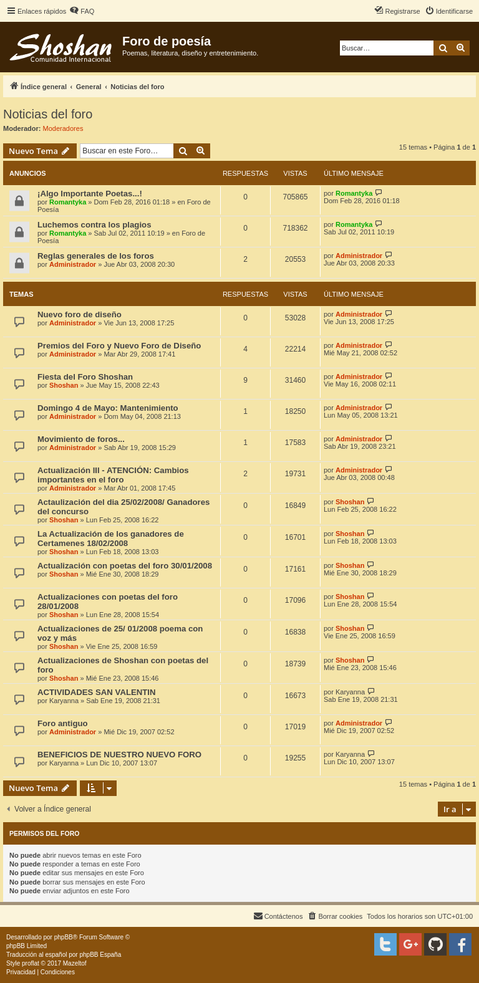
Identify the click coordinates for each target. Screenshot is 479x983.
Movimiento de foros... (81, 439)
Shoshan (63, 385)
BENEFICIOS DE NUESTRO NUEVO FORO (119, 754)
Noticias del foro (47, 114)
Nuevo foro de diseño (79, 314)
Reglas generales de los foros (95, 256)
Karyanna (64, 700)
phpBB (63, 937)
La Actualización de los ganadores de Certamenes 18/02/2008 (110, 538)
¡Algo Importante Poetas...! (89, 193)
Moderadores (63, 128)
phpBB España (100, 954)
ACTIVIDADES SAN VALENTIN (96, 692)
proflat (30, 963)
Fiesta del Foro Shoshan (85, 376)
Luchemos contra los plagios (94, 224)
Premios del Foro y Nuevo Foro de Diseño (119, 345)
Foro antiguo (62, 723)
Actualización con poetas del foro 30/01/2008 (124, 565)
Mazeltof (75, 963)
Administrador (72, 264)
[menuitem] (81, 11)
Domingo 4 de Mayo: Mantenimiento (107, 408)
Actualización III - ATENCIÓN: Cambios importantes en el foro (113, 475)
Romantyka (67, 202)
